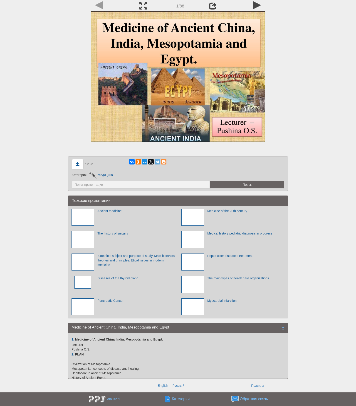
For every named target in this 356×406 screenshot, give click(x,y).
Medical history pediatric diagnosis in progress (239, 233)
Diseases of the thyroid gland (117, 278)
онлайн (113, 398)
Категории (181, 399)
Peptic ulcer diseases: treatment (229, 256)
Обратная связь (254, 399)
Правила (257, 385)
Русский (178, 385)
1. (73, 339)
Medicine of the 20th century (227, 211)
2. (73, 354)
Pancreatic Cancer (110, 300)
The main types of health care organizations (238, 278)
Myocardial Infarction (222, 300)
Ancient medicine (109, 211)
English (163, 385)
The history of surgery (112, 233)
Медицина (101, 175)
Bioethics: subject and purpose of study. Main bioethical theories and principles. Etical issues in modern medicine (136, 260)
